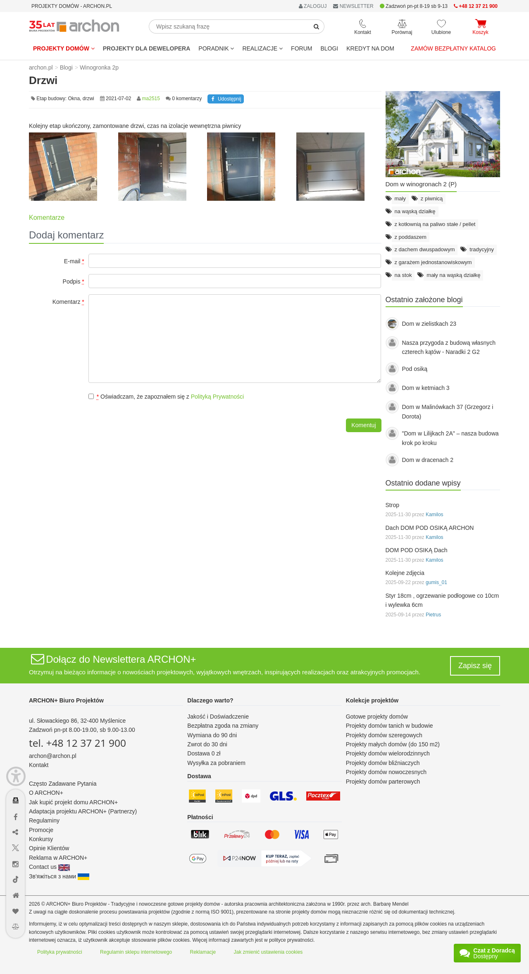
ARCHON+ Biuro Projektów (66, 700)
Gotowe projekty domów (377, 716)
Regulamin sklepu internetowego (136, 952)
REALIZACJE (262, 48)
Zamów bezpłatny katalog (453, 48)
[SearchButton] (316, 26)
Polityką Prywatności (217, 396)
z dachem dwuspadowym (425, 249)
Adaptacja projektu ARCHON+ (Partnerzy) (83, 811)
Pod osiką (414, 369)
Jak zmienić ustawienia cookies (268, 952)
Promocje (41, 830)
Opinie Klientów (49, 848)
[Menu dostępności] (16, 776)
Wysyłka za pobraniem (216, 763)
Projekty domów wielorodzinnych (388, 753)
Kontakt (38, 765)
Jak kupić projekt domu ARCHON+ (73, 802)
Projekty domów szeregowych (384, 735)
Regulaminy (44, 820)
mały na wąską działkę (453, 275)
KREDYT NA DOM (370, 48)
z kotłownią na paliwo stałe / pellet (435, 224)
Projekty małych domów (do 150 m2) (393, 744)
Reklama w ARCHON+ (58, 857)
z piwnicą (432, 198)
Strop (392, 505)
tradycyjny (481, 249)
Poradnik (216, 48)
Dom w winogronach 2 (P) (421, 184)
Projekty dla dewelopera (147, 48)
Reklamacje (203, 952)
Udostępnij (225, 99)
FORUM (301, 48)
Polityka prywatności (59, 952)
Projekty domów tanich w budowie (389, 725)
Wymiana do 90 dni (212, 735)
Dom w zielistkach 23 (429, 323)
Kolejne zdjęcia (405, 573)
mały (400, 198)
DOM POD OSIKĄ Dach (417, 550)
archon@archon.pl (52, 756)
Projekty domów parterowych (383, 781)
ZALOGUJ (313, 6)
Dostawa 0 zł (203, 753)
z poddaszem (411, 237)
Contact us (49, 866)
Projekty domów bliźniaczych (383, 763)
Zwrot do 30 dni (207, 744)
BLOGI (329, 48)
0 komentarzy (187, 98)
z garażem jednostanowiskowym (433, 262)
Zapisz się (475, 665)
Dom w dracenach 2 (428, 460)
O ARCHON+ (46, 792)
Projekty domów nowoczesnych (386, 772)
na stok (403, 275)
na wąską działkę (415, 211)
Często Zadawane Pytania (62, 783)
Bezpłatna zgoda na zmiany (222, 725)
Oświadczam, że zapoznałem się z (166, 396)
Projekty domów (64, 48)
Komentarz (68, 301)
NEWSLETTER (353, 6)
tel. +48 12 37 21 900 (77, 743)
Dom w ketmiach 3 (426, 388)
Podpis (73, 281)
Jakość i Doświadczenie (218, 716)
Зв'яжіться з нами (59, 876)
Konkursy (41, 839)
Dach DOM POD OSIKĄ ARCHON (430, 527)
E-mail (74, 261)
